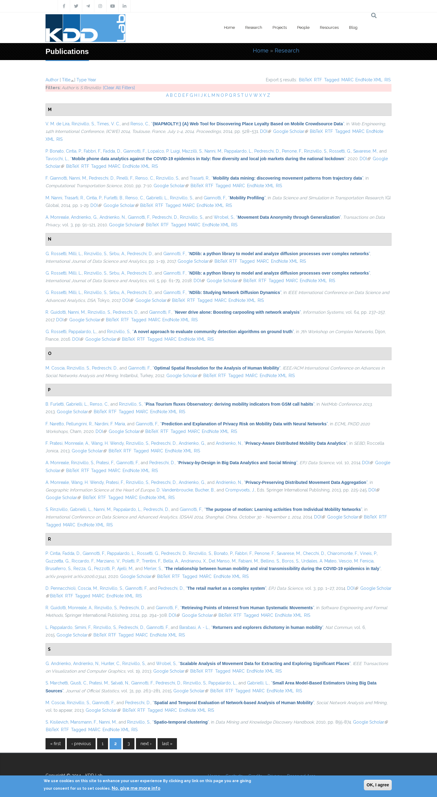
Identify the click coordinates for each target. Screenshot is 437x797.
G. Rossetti (56, 253)
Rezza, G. (82, 568)
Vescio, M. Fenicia (356, 561)
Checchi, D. (314, 553)
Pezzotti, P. (104, 568)
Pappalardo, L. (238, 151)
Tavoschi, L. (57, 158)
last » (167, 743)
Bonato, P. (223, 553)
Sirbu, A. (117, 253)
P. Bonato (55, 151)
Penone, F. (292, 151)
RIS (387, 79)
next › (146, 743)
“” (247, 123)
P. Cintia (53, 553)
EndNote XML (368, 79)
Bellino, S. (270, 561)
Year (92, 79)
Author (52, 79)
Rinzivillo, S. (83, 123)
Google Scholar (290, 131)
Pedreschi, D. (267, 151)
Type (81, 79)
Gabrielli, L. (157, 197)
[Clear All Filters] (119, 87)
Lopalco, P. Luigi (164, 151)
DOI (265, 131)
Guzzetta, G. (57, 561)
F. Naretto (55, 423)
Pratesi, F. (105, 462)
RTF (318, 79)
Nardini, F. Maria (110, 423)
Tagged (331, 79)
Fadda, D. (112, 151)
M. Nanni (54, 197)
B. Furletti (55, 404)
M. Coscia (55, 368)
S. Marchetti (57, 682)
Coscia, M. (88, 588)
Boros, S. (290, 561)
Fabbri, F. (92, 151)
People (303, 27)
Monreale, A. (77, 443)
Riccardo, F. (83, 561)
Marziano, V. (108, 561)
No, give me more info (136, 788)
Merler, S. (153, 568)
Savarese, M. (365, 151)
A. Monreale (57, 217)
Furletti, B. (113, 197)
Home (229, 27)
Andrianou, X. (194, 561)
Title (66, 79)
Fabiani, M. (249, 561)
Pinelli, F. (125, 178)
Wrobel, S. (224, 217)
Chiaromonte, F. (342, 553)
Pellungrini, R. (79, 423)
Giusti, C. (78, 682)
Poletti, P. (131, 561)
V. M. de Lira (57, 123)
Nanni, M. (213, 151)
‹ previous (81, 743)
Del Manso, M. (222, 561)
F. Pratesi (54, 443)
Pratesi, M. (99, 682)
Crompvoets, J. (240, 490)
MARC (347, 79)
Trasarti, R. (199, 178)
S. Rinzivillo (57, 509)
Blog (353, 27)
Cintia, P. (74, 151)
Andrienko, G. (84, 217)
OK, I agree (378, 784)
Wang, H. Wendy (107, 443)
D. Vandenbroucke (175, 490)
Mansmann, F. (83, 722)
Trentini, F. (151, 561)
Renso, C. (139, 123)
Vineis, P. (368, 553)
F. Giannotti (56, 178)
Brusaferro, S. (58, 568)
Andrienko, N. (113, 217)
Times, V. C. (108, 123)
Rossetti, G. (340, 151)
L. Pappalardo (59, 627)
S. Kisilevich (57, 722)
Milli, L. (75, 253)
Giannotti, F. (134, 151)
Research (253, 27)
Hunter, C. (110, 663)
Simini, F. (83, 627)
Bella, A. (171, 561)
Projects (280, 27)
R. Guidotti (56, 312)
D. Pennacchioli (61, 588)
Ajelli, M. (125, 568)
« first (55, 743)
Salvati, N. (120, 682)
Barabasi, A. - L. (194, 627)
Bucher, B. (205, 490)
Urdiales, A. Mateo (319, 561)
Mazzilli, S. (192, 151)
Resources (329, 27)
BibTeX (305, 79)
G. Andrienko (58, 663)
